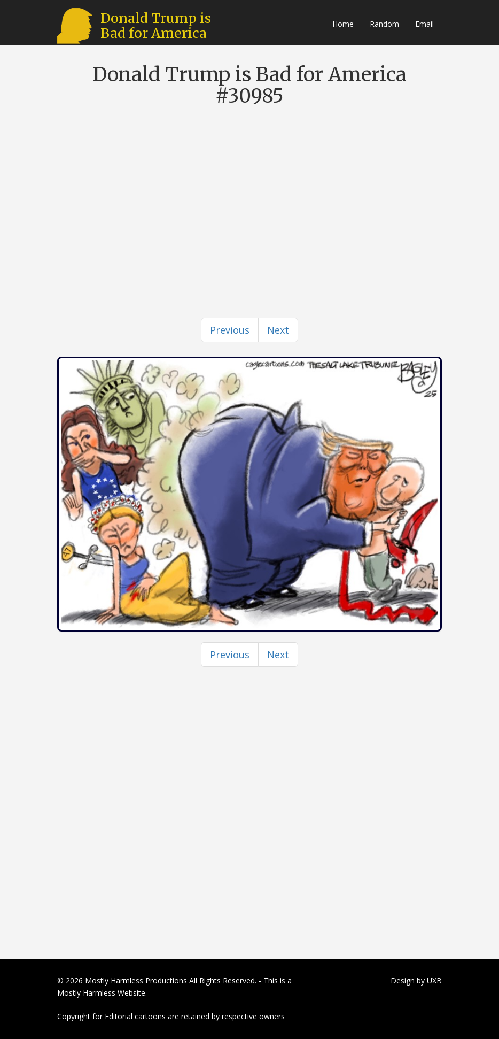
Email (424, 24)
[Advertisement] (249, 192)
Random (384, 24)
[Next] (278, 330)
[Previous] (230, 330)
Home (343, 24)
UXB (434, 980)
